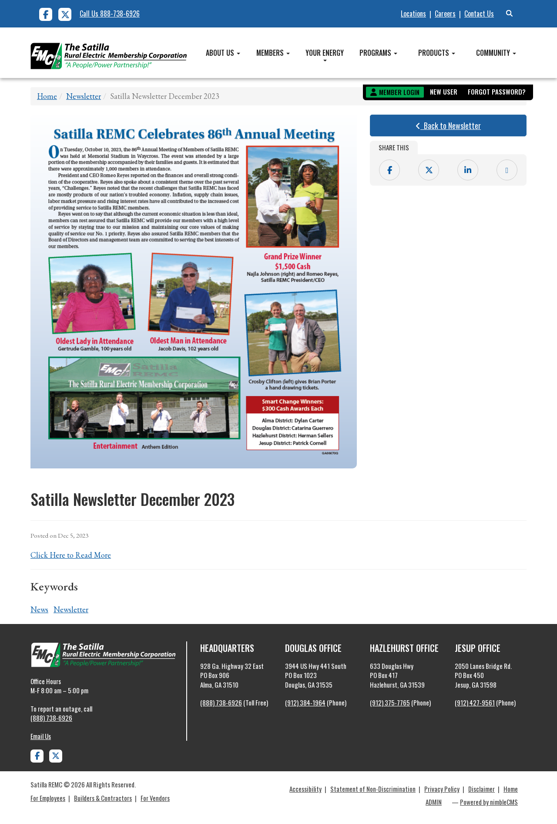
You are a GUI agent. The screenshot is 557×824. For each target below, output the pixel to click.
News (39, 609)
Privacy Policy (442, 788)
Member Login (399, 92)
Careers (445, 13)
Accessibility (305, 788)
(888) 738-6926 (51, 717)
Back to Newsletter (448, 125)
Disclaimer (481, 788)
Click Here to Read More (70, 555)
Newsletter (83, 96)
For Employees (47, 798)
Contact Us (479, 13)
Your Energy (324, 54)
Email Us (40, 736)
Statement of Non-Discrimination (373, 788)
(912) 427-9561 (475, 702)
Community (496, 52)
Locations (413, 13)
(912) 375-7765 (390, 702)
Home (47, 96)
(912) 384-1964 (305, 702)
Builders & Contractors (103, 798)
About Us (223, 52)
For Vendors (155, 798)
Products (436, 52)
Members (273, 52)
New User (443, 91)
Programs (378, 52)
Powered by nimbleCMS (489, 802)
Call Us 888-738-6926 (110, 13)
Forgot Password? (497, 91)
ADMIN (434, 802)
